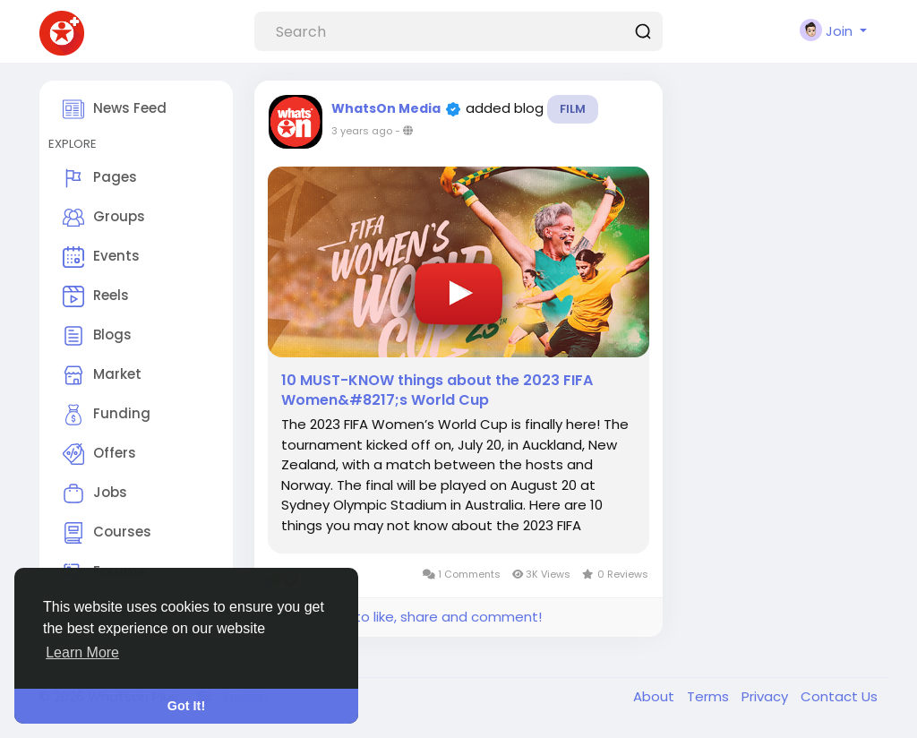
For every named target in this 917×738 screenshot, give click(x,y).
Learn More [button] (82, 652)
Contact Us (839, 696)
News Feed (115, 109)
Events (101, 257)
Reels (96, 296)
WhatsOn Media (386, 108)
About (655, 696)
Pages (100, 178)
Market (102, 375)
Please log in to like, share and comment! (405, 616)
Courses (107, 533)
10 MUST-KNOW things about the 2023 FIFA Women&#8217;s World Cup (437, 390)
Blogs (97, 336)
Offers (99, 454)
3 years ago (361, 131)
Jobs (95, 493)
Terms (710, 696)
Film (573, 108)
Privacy (766, 696)
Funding (106, 414)
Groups (104, 217)
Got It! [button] (186, 706)
